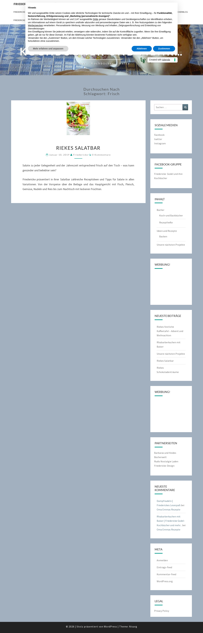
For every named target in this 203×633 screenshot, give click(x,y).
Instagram (160, 143)
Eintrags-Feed (164, 567)
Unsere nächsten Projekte (171, 244)
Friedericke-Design (164, 465)
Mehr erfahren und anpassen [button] (48, 48)
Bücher (160, 209)
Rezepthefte (166, 222)
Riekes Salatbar (78, 148)
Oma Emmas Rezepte (168, 509)
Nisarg (133, 626)
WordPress (110, 626)
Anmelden (162, 560)
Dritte (95, 19)
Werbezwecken (35, 25)
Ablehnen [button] (142, 48)
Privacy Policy (161, 610)
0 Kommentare (101, 154)
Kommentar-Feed (166, 574)
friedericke (80, 154)
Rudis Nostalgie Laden (166, 461)
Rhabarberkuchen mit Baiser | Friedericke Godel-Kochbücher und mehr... (171, 521)
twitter (158, 139)
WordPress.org (165, 581)
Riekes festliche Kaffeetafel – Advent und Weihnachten (170, 331)
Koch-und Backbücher (171, 215)
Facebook (159, 134)
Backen (163, 236)
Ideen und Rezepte (167, 230)
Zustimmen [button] (164, 48)
